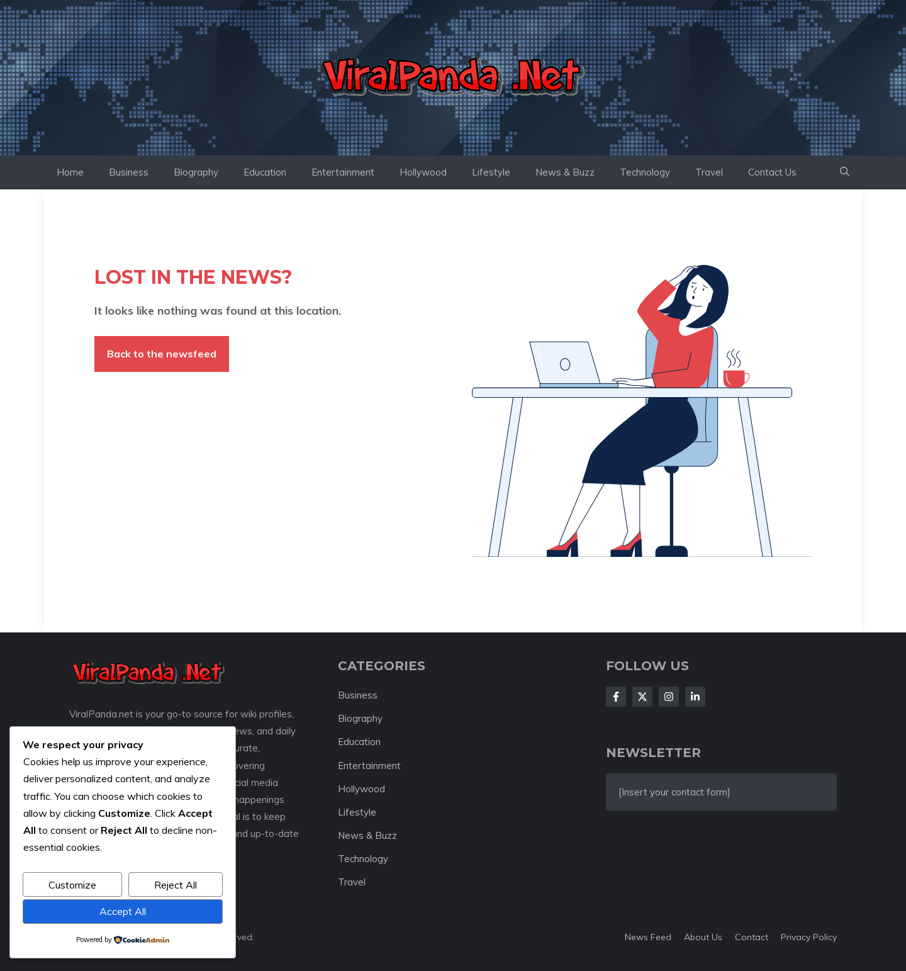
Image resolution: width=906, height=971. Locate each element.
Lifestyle (491, 172)
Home (70, 172)
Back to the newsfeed (161, 353)
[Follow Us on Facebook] (616, 697)
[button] (844, 172)
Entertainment (342, 172)
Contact (751, 937)
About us (703, 937)
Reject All (175, 884)
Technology (645, 172)
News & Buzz (565, 172)
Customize (72, 884)
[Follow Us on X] (642, 697)
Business (128, 172)
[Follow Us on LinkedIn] (695, 697)
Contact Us (772, 172)
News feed (648, 937)
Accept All (122, 911)
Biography (196, 172)
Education (264, 172)
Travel (709, 172)
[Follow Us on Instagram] (669, 697)
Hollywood (423, 172)
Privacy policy (809, 937)
